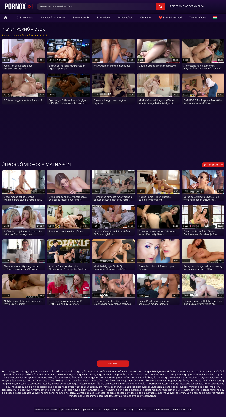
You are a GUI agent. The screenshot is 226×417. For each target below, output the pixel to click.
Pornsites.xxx (143, 409)
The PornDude (197, 17)
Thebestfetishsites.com (46, 409)
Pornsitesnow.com (70, 409)
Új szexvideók (25, 17)
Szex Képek (103, 17)
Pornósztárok (125, 17)
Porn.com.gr (128, 409)
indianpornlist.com (182, 409)
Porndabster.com (161, 409)
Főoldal (6, 17)
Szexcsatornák (81, 17)
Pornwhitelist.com (92, 409)
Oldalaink (145, 17)
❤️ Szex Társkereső (170, 17)
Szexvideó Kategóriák (52, 17)
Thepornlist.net (111, 409)
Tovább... (113, 363)
